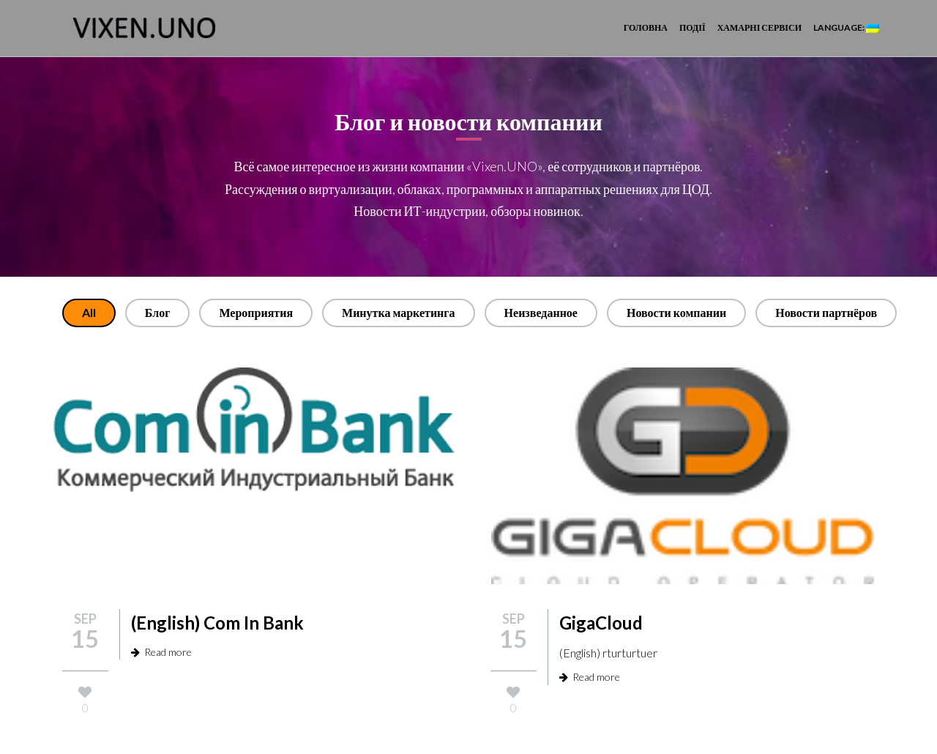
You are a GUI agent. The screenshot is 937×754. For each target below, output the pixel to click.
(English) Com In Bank (217, 622)
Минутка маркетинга (398, 312)
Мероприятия (256, 312)
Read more (161, 652)
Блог (158, 312)
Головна (646, 27)
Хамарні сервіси (759, 27)
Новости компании (676, 312)
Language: (846, 27)
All (89, 312)
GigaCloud (601, 622)
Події (692, 27)
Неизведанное (541, 312)
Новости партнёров (826, 312)
